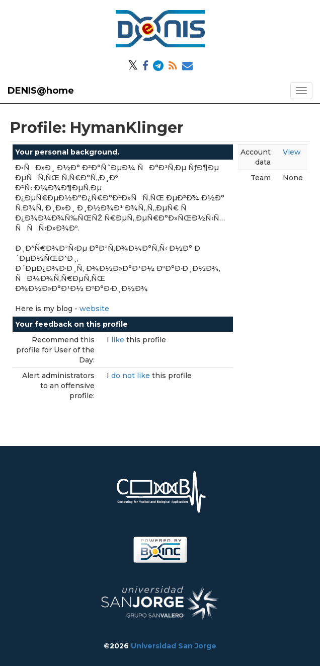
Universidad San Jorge (173, 645)
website (94, 308)
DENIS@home (41, 90)
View (292, 152)
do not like (131, 375)
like (118, 339)
